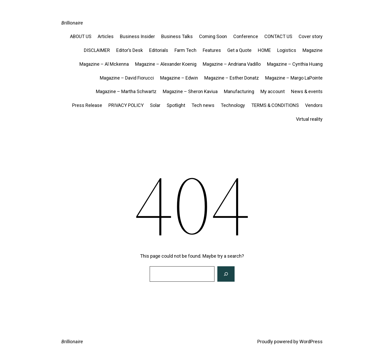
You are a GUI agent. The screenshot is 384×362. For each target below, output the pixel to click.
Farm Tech (185, 50)
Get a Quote (239, 50)
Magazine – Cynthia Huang (295, 64)
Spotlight (176, 105)
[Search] (225, 274)
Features (212, 50)
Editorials (158, 50)
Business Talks (177, 36)
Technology (233, 105)
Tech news (202, 105)
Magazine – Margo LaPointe (294, 78)
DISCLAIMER (97, 50)
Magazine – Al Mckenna (104, 64)
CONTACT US (278, 36)
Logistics (286, 50)
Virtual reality (309, 119)
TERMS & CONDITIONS (275, 105)
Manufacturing (239, 91)
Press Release (87, 105)
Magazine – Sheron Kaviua (190, 91)
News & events (307, 91)
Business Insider (137, 36)
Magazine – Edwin (179, 78)
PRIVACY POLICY (126, 105)
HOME (264, 50)
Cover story (311, 36)
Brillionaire (72, 23)
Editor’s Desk (129, 50)
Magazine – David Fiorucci (127, 78)
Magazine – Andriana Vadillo (232, 64)
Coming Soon (213, 36)
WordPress (311, 341)
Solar (155, 105)
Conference (245, 36)
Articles (106, 36)
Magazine (312, 50)
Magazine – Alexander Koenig (165, 64)
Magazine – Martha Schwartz (126, 91)
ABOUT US (80, 36)
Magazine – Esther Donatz (231, 78)
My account (272, 91)
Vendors (314, 105)
